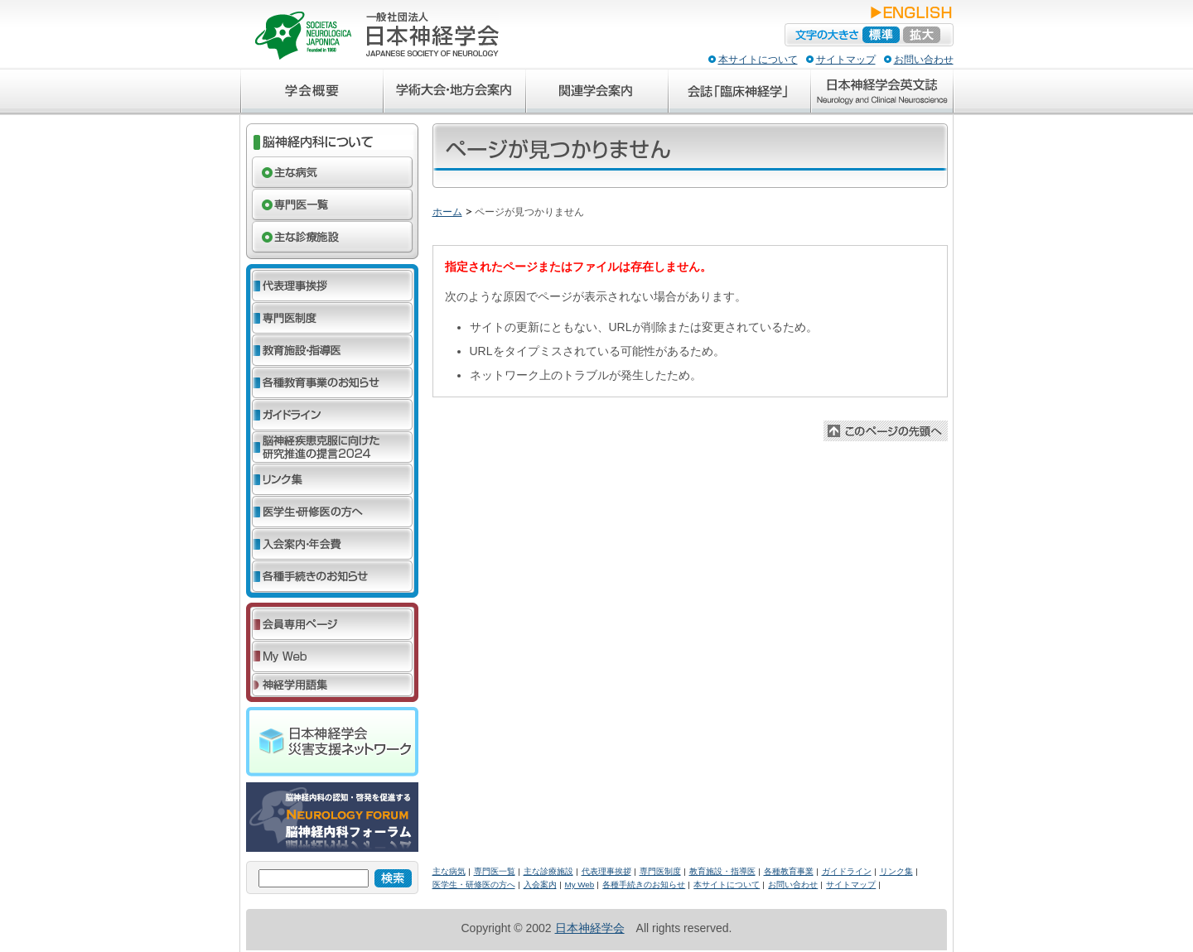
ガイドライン (847, 871)
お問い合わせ (924, 59)
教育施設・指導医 (722, 871)
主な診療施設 (548, 871)
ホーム (447, 212)
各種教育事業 (789, 871)
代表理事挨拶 (606, 871)
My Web (580, 884)
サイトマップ (846, 59)
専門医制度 (660, 871)
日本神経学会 (590, 928)
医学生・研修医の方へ (473, 884)
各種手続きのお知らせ (643, 884)
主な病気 (449, 871)
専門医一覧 (494, 871)
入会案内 (540, 884)
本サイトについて (758, 59)
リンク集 (896, 871)
